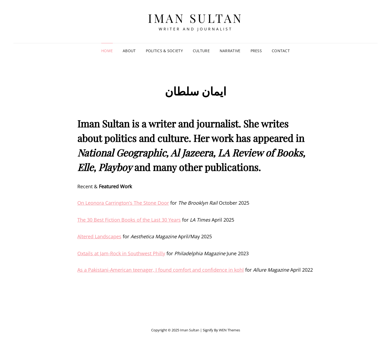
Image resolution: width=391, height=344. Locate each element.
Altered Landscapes (99, 236)
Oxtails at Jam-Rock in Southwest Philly (121, 253)
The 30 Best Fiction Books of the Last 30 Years (129, 220)
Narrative (230, 50)
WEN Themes (229, 330)
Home (107, 50)
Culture (201, 50)
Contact (281, 50)
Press (256, 50)
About (129, 50)
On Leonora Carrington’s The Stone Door (123, 203)
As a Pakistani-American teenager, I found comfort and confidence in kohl (160, 270)
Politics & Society (164, 50)
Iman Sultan (195, 18)
